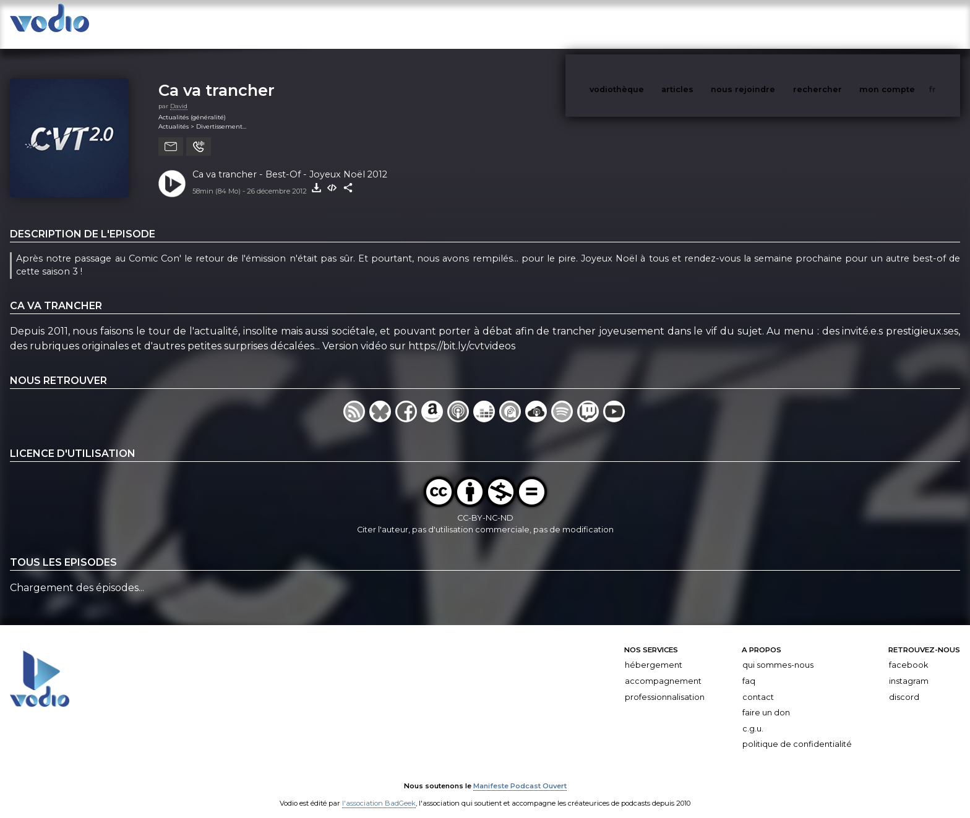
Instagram (909, 668)
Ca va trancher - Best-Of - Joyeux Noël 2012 (289, 162)
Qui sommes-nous (777, 652)
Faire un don (766, 700)
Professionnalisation (665, 684)
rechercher (840, 23)
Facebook (908, 652)
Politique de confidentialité (797, 731)
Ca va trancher (216, 77)
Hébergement (653, 652)
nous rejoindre (768, 23)
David (178, 93)
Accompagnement (663, 668)
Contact (758, 684)
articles (705, 23)
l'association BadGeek (379, 790)
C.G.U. (752, 716)
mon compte (907, 23)
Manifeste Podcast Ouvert (520, 773)
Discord (904, 684)
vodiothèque (646, 23)
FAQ (748, 668)
